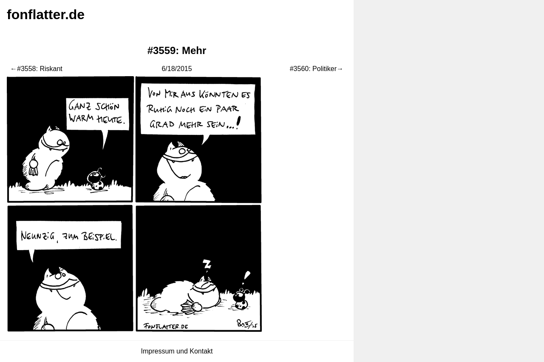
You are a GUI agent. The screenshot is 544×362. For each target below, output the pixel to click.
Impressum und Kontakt (177, 351)
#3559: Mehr (177, 50)
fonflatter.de (46, 14)
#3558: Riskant (39, 68)
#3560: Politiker (313, 68)
